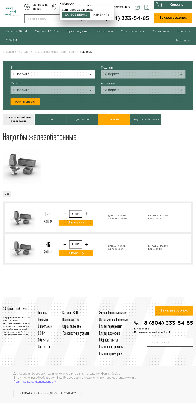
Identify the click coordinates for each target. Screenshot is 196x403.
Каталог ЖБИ (16, 31)
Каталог (24, 52)
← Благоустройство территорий (19, 119)
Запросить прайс (40, 7)
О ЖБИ (11, 40)
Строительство (132, 31)
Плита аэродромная (111, 347)
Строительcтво (71, 326)
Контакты (183, 40)
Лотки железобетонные (113, 319)
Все (7, 194)
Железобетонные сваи (112, 313)
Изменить (101, 15)
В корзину (76, 222)
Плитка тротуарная (110, 354)
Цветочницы (82, 119)
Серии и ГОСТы (47, 31)
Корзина (177, 4)
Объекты (43, 340)
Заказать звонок (173, 17)
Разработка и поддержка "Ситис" (47, 393)
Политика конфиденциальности (34, 382)
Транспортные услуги (75, 333)
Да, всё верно (76, 15)
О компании (160, 31)
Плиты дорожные (109, 333)
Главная (8, 52)
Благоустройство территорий (54, 52)
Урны (50, 119)
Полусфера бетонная (145, 119)
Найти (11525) (25, 102)
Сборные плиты (108, 340)
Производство (78, 31)
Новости (183, 31)
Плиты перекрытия (110, 326)
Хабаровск (67, 4)
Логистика (105, 31)
